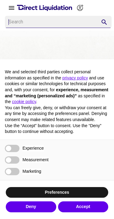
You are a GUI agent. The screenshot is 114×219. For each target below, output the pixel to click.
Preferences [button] (57, 192)
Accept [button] (83, 206)
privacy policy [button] (75, 77)
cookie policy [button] (24, 101)
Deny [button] (31, 206)
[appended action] (104, 22)
